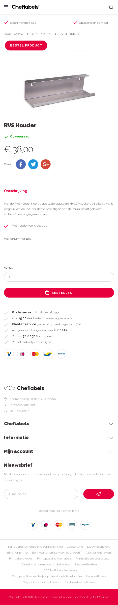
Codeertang (75, 546)
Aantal (8, 267)
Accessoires (41, 34)
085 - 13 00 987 (19, 411)
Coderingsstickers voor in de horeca (45, 564)
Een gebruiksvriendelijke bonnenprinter (35, 546)
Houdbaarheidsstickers (79, 582)
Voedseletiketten (85, 564)
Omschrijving (15, 191)
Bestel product (26, 45)
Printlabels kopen (21, 558)
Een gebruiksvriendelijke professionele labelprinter (47, 576)
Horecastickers (96, 576)
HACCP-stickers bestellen (59, 570)
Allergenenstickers (99, 552)
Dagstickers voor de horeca (41, 582)
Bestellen (59, 292)
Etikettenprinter (17, 552)
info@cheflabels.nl (22, 405)
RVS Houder (69, 34)
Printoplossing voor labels (54, 558)
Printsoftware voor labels (92, 558)
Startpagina (13, 34)
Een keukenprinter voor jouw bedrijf (57, 552)
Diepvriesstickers (98, 546)
